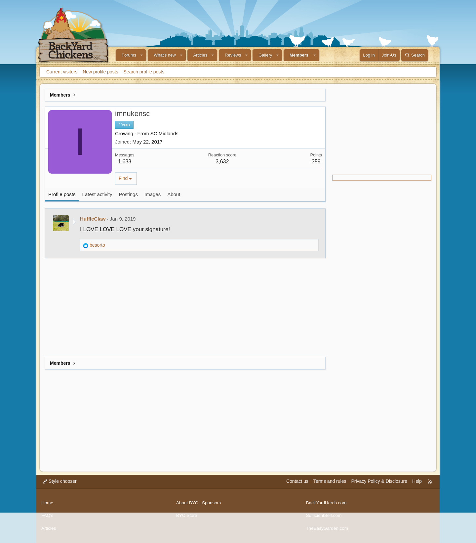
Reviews (233, 55)
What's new (165, 55)
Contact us (297, 484)
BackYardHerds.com (327, 504)
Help (417, 484)
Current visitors (61, 71)
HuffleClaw (93, 219)
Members (299, 55)
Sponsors (212, 504)
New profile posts (100, 71)
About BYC (187, 504)
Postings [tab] (128, 194)
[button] (141, 55)
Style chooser (60, 484)
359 (316, 161)
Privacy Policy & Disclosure (379, 484)
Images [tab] (152, 194)
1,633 (124, 161)
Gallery (265, 55)
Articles (200, 55)
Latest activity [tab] (97, 194)
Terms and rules (329, 484)
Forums (129, 55)
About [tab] (173, 194)
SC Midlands (164, 133)
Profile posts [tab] (62, 194)
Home (47, 504)
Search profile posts (144, 71)
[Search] (414, 55)
